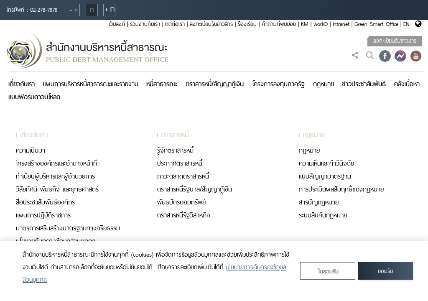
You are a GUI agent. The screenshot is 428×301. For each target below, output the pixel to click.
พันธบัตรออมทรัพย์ (181, 202)
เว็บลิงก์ (117, 24)
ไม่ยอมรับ (328, 271)
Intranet (341, 24)
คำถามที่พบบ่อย (279, 24)
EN (406, 24)
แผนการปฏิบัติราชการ (43, 215)
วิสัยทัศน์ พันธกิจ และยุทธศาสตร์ (57, 189)
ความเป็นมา (30, 150)
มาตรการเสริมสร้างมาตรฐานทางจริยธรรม (68, 228)
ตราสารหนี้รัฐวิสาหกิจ (183, 215)
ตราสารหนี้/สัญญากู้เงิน (215, 83)
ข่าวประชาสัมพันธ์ (364, 83)
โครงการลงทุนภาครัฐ (278, 83)
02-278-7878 (43, 10)
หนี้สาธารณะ (161, 83)
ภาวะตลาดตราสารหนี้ (183, 176)
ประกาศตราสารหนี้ (179, 163)
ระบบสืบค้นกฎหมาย (323, 215)
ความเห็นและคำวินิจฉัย (326, 163)
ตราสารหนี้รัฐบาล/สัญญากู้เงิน (194, 189)
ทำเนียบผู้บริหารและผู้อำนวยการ (55, 176)
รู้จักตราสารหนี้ (175, 150)
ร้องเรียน (247, 24)
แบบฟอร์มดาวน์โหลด (34, 96)
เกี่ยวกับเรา (21, 83)
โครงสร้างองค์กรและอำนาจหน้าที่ (56, 163)
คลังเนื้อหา (407, 83)
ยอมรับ (385, 271)
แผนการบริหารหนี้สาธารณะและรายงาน (90, 83)
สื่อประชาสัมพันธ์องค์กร (45, 202)
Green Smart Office (376, 24)
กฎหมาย (323, 83)
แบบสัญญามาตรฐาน (325, 176)
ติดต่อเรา (175, 24)
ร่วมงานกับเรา (145, 24)
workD (320, 24)
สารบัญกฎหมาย (319, 202)
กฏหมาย (309, 150)
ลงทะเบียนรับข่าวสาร (211, 24)
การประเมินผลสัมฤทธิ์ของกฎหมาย (341, 189)
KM (304, 24)
